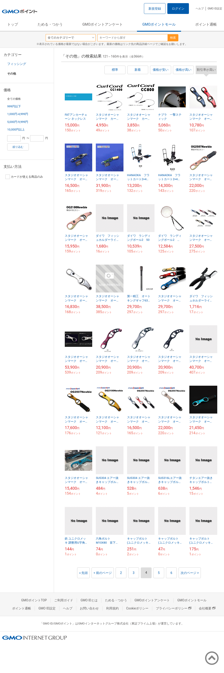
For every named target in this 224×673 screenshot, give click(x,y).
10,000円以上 (16, 129)
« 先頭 (83, 573)
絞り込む (18, 146)
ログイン (178, 8)
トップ (12, 24)
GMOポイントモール (159, 24)
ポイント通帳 (206, 24)
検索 (173, 37)
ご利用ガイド (63, 600)
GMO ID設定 (215, 8)
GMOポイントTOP (34, 600)
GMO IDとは (89, 600)
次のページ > (190, 573)
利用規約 (112, 608)
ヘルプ (200, 8)
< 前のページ (103, 573)
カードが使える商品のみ (24, 177)
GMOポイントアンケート (102, 24)
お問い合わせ (89, 608)
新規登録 (154, 8)
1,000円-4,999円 (17, 114)
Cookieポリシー (137, 608)
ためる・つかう (50, 24)
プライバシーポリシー (173, 608)
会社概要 (207, 608)
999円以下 (14, 106)
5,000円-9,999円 (17, 122)
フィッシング (16, 64)
